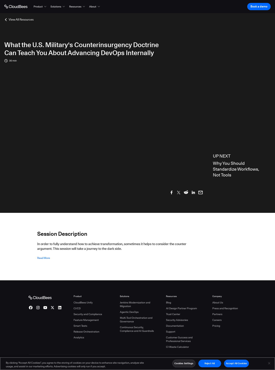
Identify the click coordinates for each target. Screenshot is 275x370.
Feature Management (86, 320)
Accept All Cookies (236, 364)
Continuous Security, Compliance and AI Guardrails (137, 329)
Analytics (79, 337)
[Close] (269, 365)
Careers (217, 320)
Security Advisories (177, 320)
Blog (168, 302)
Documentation (175, 325)
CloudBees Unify (83, 302)
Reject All (210, 364)
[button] (40, 6)
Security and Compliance (88, 314)
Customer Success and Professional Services (179, 339)
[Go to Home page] (15, 6)
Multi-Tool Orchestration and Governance (136, 319)
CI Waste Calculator (177, 346)
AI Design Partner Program (181, 308)
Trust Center (173, 314)
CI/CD (77, 308)
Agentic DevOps (129, 312)
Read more (43, 257)
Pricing (216, 325)
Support (170, 331)
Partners (217, 314)
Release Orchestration (86, 331)
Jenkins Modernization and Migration (135, 304)
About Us (217, 302)
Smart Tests (80, 325)
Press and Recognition (225, 308)
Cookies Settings (183, 364)
